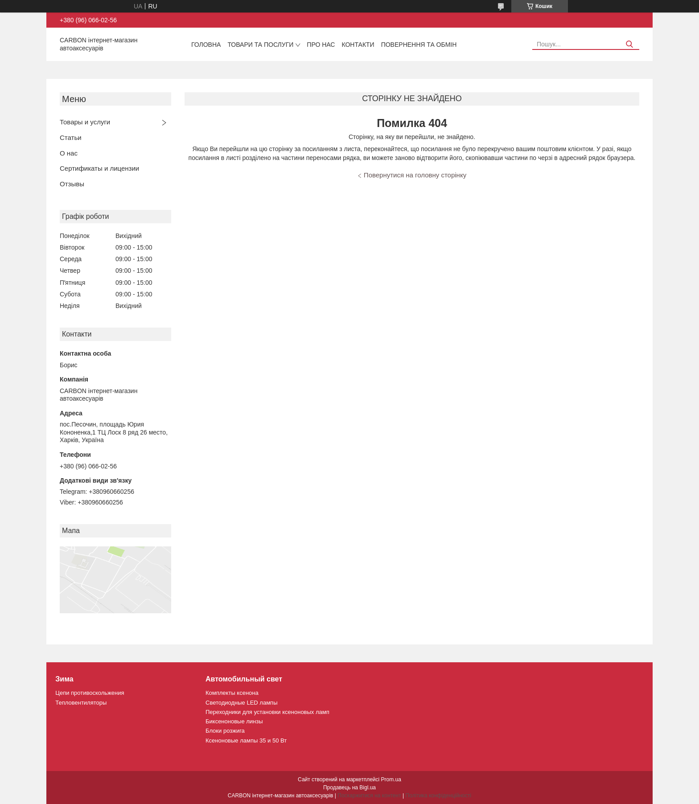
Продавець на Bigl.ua (349, 787)
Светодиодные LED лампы (241, 702)
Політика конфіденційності (438, 795)
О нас (69, 153)
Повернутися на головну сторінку (415, 175)
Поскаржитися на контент (369, 795)
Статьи (71, 137)
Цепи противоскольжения (89, 692)
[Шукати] (629, 44)
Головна (206, 44)
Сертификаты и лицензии (99, 168)
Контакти (357, 44)
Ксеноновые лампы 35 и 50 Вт (246, 740)
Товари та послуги (260, 44)
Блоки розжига (225, 730)
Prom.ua (391, 779)
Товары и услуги (85, 122)
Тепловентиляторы (81, 702)
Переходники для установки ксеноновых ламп (267, 712)
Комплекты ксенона (232, 692)
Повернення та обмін (419, 44)
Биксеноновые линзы (234, 721)
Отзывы (72, 184)
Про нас (321, 44)
